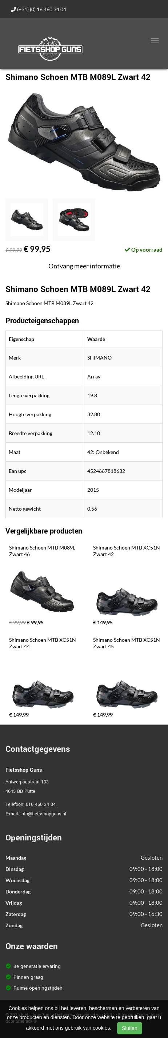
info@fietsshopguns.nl (43, 814)
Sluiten (129, 1028)
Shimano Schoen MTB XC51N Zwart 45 (127, 643)
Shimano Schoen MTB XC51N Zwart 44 (43, 643)
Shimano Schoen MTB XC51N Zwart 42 (127, 550)
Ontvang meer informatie (84, 266)
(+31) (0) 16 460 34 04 (38, 9)
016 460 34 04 (41, 804)
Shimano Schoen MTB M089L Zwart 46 (42, 550)
